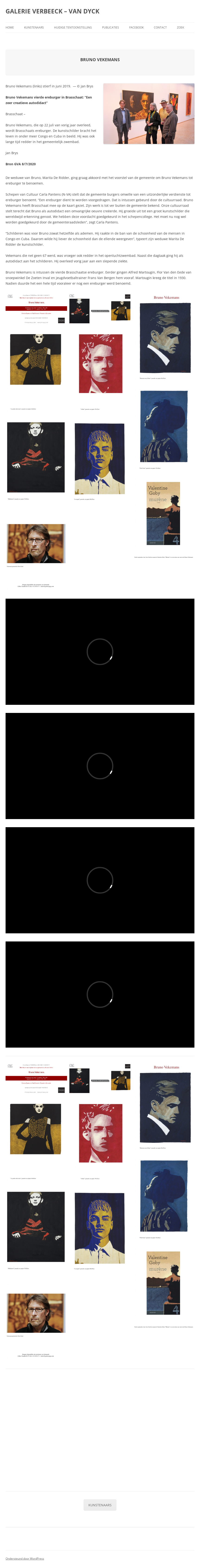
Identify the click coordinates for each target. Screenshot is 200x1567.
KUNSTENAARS (100, 1505)
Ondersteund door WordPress (25, 1559)
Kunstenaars (34, 27)
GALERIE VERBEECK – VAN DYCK (52, 11)
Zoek (180, 27)
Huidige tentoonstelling (73, 27)
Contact (160, 27)
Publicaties (110, 27)
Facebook (136, 27)
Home (10, 27)
